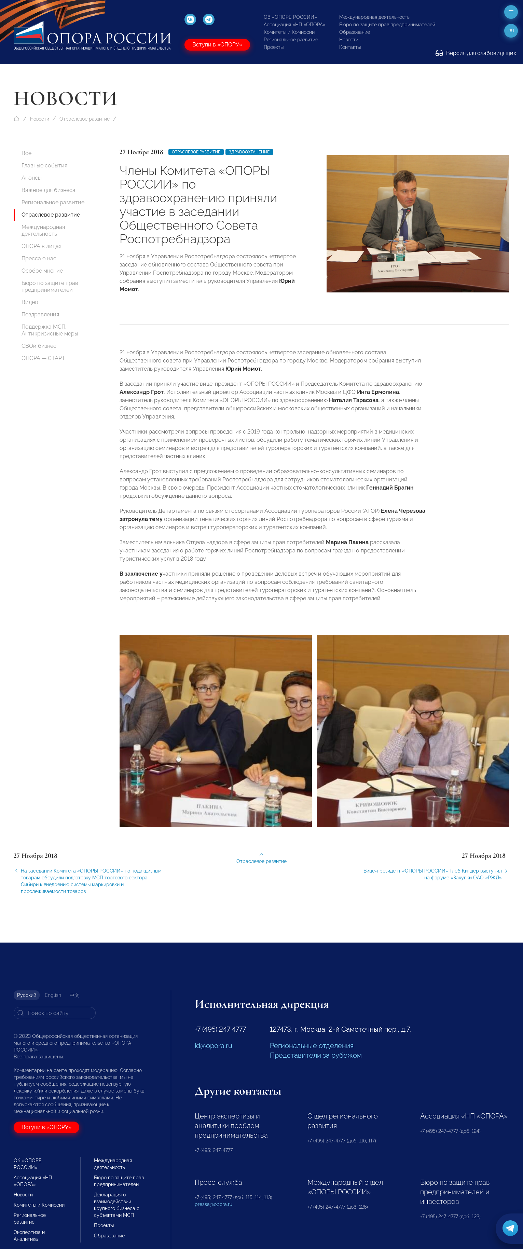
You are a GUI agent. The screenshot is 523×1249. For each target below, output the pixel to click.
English (53, 995)
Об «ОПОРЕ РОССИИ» (290, 17)
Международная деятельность (374, 17)
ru (511, 30)
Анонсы (32, 178)
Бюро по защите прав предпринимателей (387, 24)
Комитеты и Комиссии (289, 32)
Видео (30, 302)
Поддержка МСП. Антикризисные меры (50, 330)
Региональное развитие (291, 39)
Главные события (44, 165)
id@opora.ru (213, 1046)
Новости (348, 39)
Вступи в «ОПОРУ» (217, 44)
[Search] (55, 1013)
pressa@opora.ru (213, 1204)
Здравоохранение (249, 152)
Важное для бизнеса (48, 190)
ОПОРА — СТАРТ (43, 358)
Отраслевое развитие (84, 119)
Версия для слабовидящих (476, 53)
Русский (26, 995)
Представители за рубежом (316, 1055)
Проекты (274, 47)
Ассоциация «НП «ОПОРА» (295, 24)
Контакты (350, 47)
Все (26, 153)
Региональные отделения (312, 1046)
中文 (74, 995)
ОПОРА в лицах (41, 246)
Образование (354, 32)
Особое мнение (42, 270)
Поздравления (40, 314)
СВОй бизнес (39, 346)
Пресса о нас (39, 258)
